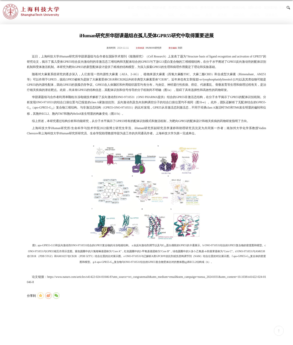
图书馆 (222, 14)
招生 (147, 14)
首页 (130, 8)
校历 (209, 14)
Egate (196, 14)
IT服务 (255, 14)
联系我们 (271, 14)
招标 (171, 14)
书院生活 (191, 8)
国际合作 (254, 8)
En (282, 8)
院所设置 (159, 8)
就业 (159, 14)
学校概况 (143, 8)
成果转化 (238, 8)
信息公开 (239, 14)
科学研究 (222, 8)
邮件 (183, 14)
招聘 (135, 14)
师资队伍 (175, 8)
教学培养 (207, 8)
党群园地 (270, 8)
